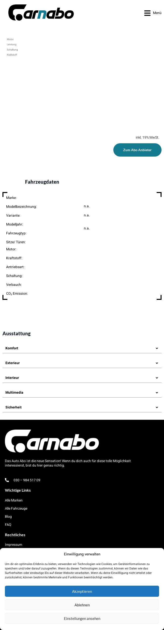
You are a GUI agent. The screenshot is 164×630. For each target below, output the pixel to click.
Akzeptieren (82, 591)
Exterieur (12, 363)
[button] (153, 13)
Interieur (12, 377)
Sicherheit (13, 407)
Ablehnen (82, 605)
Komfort (11, 348)
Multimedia (14, 392)
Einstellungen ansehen (82, 618)
